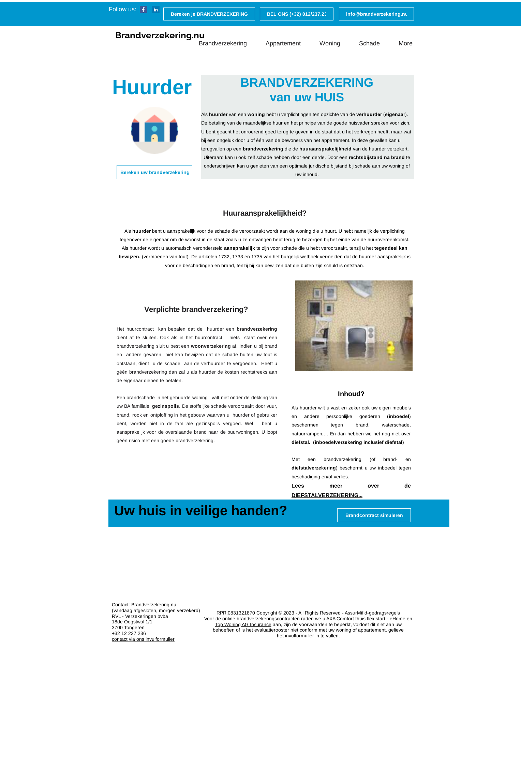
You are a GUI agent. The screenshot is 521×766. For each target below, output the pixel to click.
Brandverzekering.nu (160, 35)
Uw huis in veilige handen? (200, 510)
